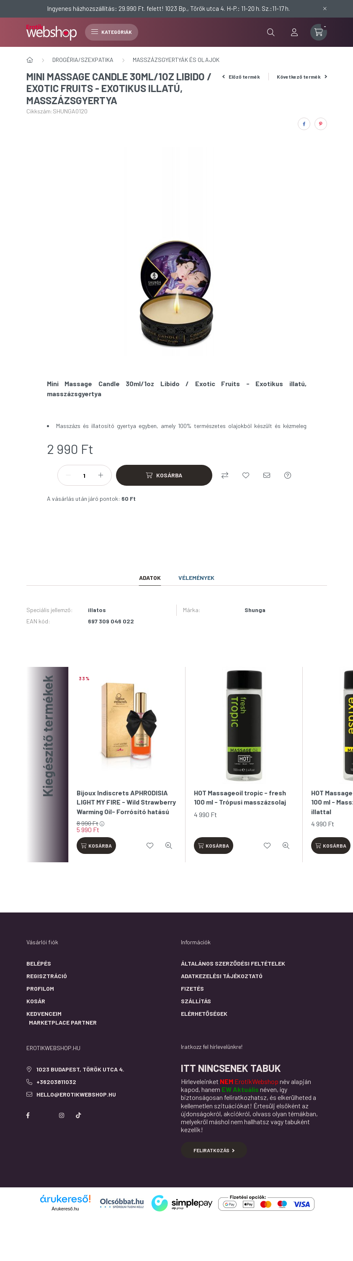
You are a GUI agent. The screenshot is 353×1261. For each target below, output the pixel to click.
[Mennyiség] (84, 475)
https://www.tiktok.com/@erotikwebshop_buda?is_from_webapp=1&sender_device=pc (78, 1115)
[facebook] (304, 124)
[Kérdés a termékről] (287, 475)
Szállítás (196, 1001)
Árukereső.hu (65, 1208)
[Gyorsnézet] (168, 845)
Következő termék (302, 76)
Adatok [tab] (150, 577)
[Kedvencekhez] (245, 475)
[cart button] (318, 32)
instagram (61, 1115)
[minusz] (68, 475)
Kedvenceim (44, 1013)
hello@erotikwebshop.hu (76, 1094)
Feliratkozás (214, 1150)
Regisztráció (46, 975)
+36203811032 (56, 1081)
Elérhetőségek (204, 1013)
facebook (28, 1115)
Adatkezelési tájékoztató (222, 975)
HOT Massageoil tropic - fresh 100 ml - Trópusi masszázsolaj (240, 797)
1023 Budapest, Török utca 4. (80, 1069)
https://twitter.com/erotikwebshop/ (44, 1115)
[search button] (271, 32)
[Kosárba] (164, 475)
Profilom (40, 988)
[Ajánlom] (266, 475)
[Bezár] (325, 8)
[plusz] (101, 475)
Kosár (35, 1001)
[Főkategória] (29, 59)
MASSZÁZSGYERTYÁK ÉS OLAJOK (176, 59)
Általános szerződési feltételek (233, 963)
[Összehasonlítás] (224, 475)
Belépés (38, 963)
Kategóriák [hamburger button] (111, 32)
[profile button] (294, 32)
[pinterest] (320, 124)
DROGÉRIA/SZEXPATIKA (82, 59)
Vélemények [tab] (196, 577)
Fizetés (192, 988)
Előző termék (241, 76)
